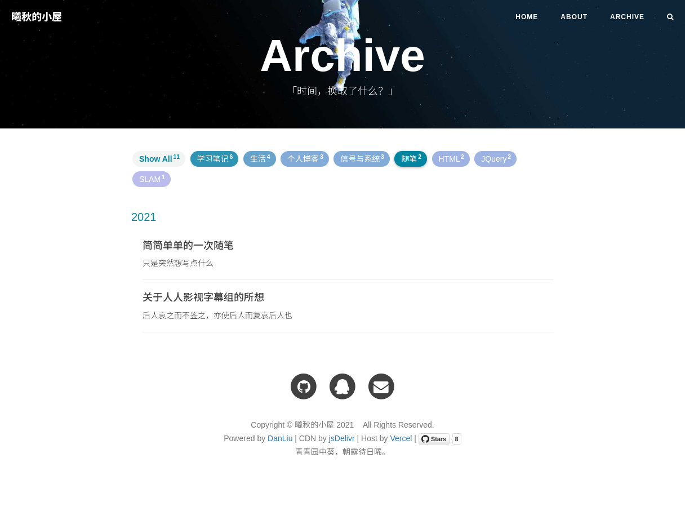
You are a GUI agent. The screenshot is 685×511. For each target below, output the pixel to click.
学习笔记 (215, 158)
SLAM (152, 179)
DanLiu (280, 438)
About (574, 17)
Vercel (401, 438)
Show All (159, 158)
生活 (260, 158)
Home (526, 17)
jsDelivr (342, 438)
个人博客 (305, 158)
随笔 (411, 158)
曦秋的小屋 (36, 17)
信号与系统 (362, 158)
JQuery (496, 158)
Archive (627, 17)
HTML (451, 158)
